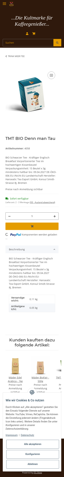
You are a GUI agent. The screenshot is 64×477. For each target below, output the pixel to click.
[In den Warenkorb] (8, 67)
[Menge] (32, 216)
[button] (27, 33)
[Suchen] (28, 42)
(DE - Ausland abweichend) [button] (42, 202)
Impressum (12, 435)
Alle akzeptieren (32, 444)
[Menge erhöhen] (54, 216)
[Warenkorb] (33, 33)
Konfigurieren (32, 454)
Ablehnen (33, 464)
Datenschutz (27, 435)
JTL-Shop (38, 472)
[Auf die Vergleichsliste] (51, 75)
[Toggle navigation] (4, 2)
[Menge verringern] (9, 216)
